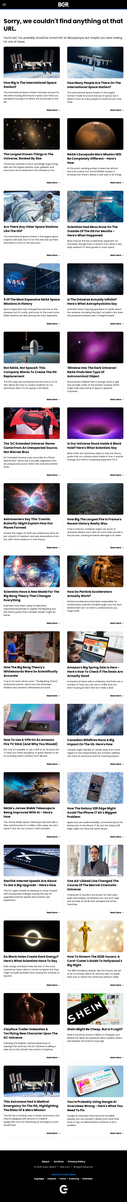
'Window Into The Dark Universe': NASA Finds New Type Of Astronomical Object (92, 372)
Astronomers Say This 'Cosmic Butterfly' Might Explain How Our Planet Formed (28, 523)
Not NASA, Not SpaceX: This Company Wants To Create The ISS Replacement (30, 372)
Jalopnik (51, 1178)
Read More (52, 110)
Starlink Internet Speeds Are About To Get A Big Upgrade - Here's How (30, 883)
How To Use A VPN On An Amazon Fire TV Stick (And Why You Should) (31, 742)
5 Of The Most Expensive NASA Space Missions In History (32, 301)
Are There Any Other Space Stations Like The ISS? (31, 229)
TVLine (62, 1178)
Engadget (39, 1178)
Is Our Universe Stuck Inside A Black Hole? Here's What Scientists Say (94, 446)
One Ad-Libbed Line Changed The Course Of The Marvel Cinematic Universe (93, 885)
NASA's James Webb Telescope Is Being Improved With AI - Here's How (29, 812)
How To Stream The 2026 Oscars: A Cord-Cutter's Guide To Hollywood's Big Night (94, 961)
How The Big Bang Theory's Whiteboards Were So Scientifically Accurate (31, 671)
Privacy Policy (76, 1161)
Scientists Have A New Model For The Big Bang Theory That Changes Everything (31, 596)
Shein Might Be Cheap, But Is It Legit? (95, 1029)
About (45, 1161)
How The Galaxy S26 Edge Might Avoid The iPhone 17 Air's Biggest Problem (92, 812)
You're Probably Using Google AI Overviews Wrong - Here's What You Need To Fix (95, 1106)
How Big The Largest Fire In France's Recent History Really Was (94, 521)
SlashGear (87, 1178)
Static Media (48, 1167)
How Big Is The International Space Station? (30, 85)
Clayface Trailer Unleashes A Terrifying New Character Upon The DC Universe (31, 1033)
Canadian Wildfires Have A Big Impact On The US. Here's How (90, 742)
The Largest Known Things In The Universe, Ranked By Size (28, 156)
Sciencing (74, 1178)
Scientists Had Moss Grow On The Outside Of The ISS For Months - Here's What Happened (92, 231)
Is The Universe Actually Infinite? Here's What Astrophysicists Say (92, 301)
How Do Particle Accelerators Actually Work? (89, 594)
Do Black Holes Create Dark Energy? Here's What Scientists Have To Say (31, 959)
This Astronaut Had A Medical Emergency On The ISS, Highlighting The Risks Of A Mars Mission (31, 1106)
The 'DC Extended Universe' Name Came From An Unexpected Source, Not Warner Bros (31, 448)
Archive (59, 1161)
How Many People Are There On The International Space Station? (94, 85)
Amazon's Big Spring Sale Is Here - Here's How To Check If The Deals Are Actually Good (95, 671)
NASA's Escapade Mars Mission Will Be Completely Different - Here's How (94, 158)
